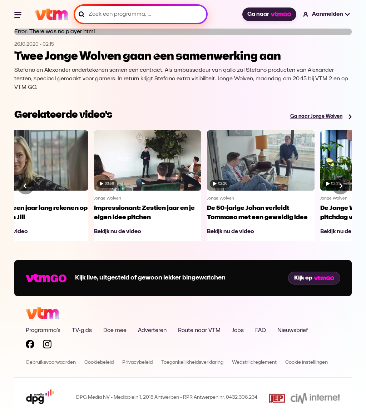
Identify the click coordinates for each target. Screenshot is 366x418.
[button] (327, 14)
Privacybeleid (137, 362)
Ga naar (269, 14)
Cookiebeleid (99, 362)
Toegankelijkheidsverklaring (192, 362)
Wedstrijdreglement (254, 362)
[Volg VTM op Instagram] (47, 345)
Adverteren (152, 330)
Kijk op (314, 278)
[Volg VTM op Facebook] (30, 345)
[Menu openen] (18, 14)
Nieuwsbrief (292, 330)
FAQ (260, 330)
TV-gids (82, 330)
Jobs (238, 330)
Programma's (43, 330)
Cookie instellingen (306, 362)
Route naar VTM (199, 330)
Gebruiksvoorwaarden (51, 362)
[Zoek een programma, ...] (140, 14)
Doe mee (115, 330)
